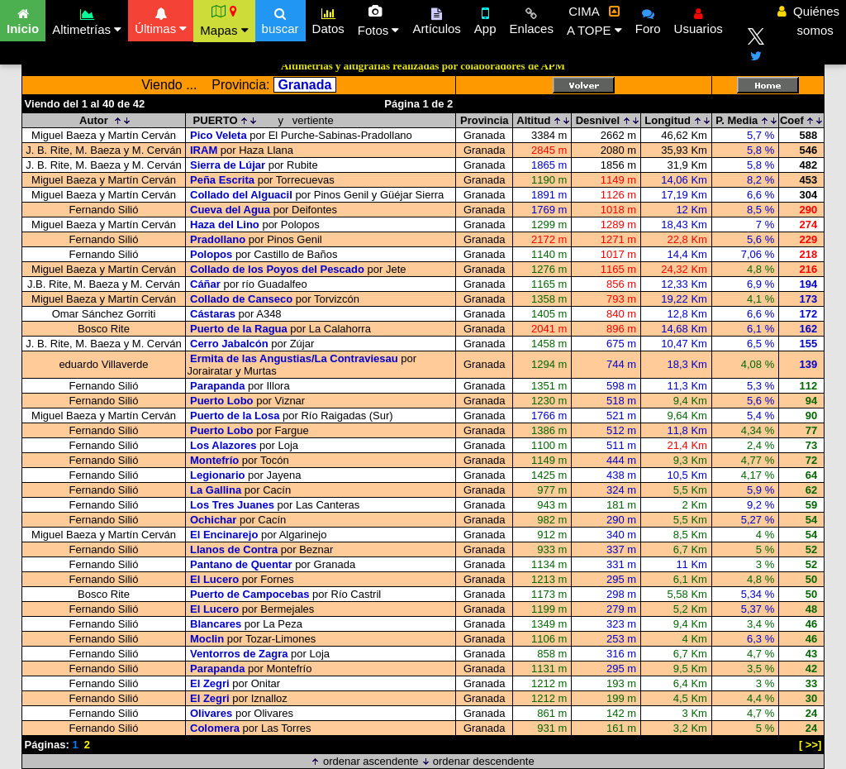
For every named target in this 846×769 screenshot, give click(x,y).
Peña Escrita (222, 180)
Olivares (211, 713)
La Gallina (215, 490)
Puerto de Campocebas (250, 594)
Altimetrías (86, 19)
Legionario (217, 475)
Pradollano (217, 239)
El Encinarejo (224, 534)
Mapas (224, 20)
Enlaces (532, 19)
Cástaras (212, 314)
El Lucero (214, 579)
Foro (648, 19)
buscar (280, 19)
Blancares (215, 624)
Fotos (379, 20)
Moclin (207, 639)
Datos (328, 19)
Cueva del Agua (230, 209)
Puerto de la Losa (234, 415)
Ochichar (213, 519)
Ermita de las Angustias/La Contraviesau (294, 358)
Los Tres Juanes (232, 505)
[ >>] (810, 744)
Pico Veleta (218, 135)
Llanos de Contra (234, 549)
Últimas (161, 19)
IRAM (203, 150)
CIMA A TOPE (594, 20)
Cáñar (205, 284)
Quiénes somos (808, 20)
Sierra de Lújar (227, 165)
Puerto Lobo (222, 400)
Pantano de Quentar (241, 564)
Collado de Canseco (241, 299)
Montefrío (214, 460)
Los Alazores (223, 445)
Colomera (215, 728)
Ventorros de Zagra (239, 653)
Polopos (211, 254)
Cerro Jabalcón (229, 343)
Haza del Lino (224, 224)
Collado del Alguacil (241, 195)
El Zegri (210, 683)
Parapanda (217, 386)
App (485, 19)
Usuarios (698, 19)
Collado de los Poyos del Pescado (277, 269)
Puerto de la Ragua (239, 328)
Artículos (436, 19)
